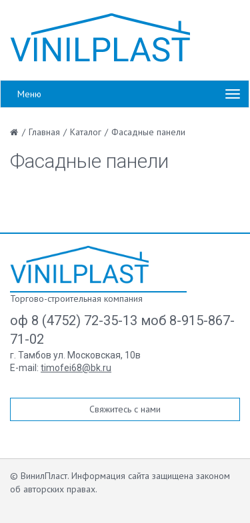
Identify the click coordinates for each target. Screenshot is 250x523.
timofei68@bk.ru (76, 367)
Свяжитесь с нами (125, 409)
